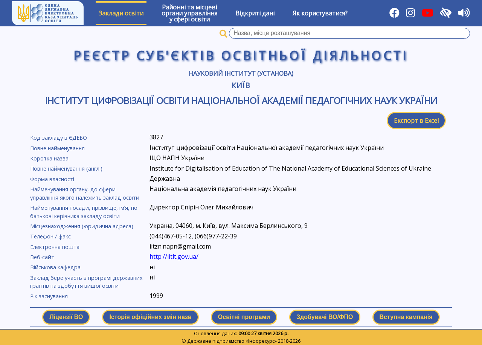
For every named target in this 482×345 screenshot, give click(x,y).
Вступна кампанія (406, 317)
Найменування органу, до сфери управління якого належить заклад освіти (84, 193)
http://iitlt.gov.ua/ (173, 256)
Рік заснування (49, 296)
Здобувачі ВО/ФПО (324, 317)
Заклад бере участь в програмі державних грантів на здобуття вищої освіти (86, 282)
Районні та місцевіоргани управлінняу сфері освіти (189, 13)
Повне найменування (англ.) (66, 168)
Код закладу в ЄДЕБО (58, 137)
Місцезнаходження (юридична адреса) (81, 226)
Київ (241, 85)
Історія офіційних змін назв (150, 317)
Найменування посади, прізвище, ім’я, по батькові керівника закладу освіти (83, 212)
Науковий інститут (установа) (241, 73)
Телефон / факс (50, 236)
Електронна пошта (54, 246)
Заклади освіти (121, 13)
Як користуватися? (320, 13)
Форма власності (52, 179)
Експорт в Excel (416, 120)
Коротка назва (49, 158)
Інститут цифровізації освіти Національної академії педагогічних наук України (241, 100)
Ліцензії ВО (66, 317)
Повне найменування (57, 148)
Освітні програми (244, 317)
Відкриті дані (255, 13)
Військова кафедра (55, 267)
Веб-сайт (42, 257)
